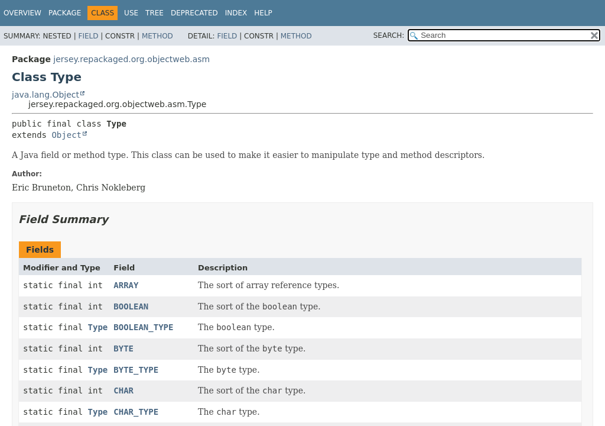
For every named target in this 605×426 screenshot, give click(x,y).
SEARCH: (389, 35)
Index (236, 13)
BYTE (123, 348)
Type (98, 327)
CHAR (123, 390)
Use (131, 13)
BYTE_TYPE (135, 370)
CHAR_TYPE (135, 412)
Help (263, 13)
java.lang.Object (45, 94)
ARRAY (125, 285)
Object (66, 135)
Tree (154, 13)
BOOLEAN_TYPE (143, 327)
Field (88, 36)
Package (64, 13)
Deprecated (194, 13)
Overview (22, 13)
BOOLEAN (130, 306)
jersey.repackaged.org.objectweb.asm (131, 59)
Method (157, 36)
